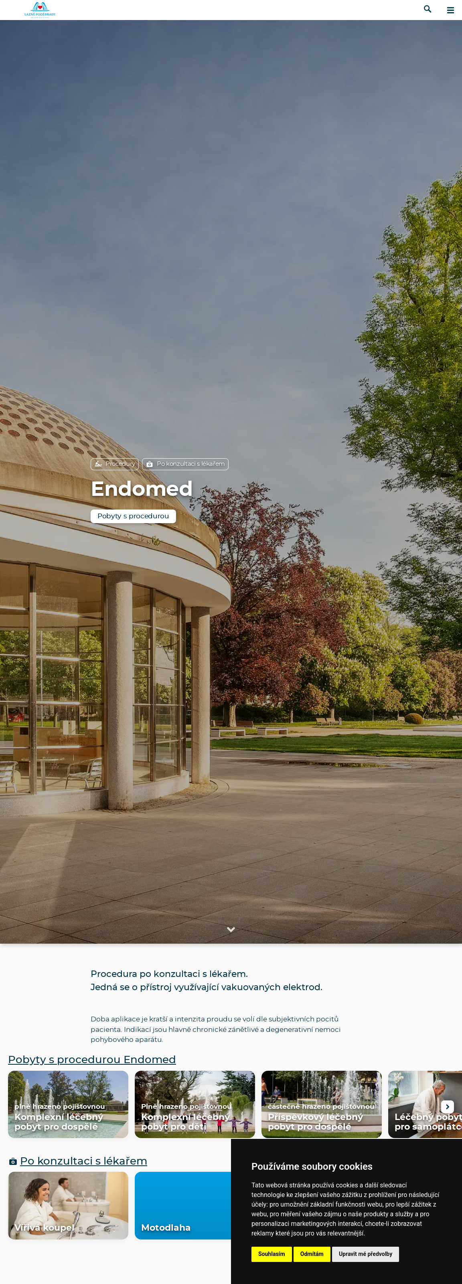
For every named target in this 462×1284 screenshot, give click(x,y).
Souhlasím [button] (271, 1254)
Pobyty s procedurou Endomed (92, 1060)
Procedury (114, 464)
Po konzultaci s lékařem (185, 464)
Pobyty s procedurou (133, 516)
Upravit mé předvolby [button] (365, 1254)
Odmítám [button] (312, 1254)
